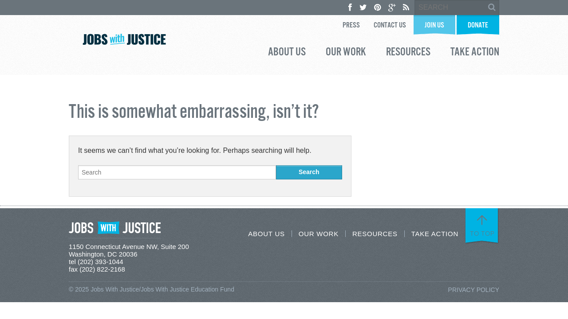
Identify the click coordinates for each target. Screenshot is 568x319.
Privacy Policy (473, 289)
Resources (408, 53)
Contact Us (390, 25)
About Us (287, 53)
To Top (482, 233)
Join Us (434, 25)
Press (351, 25)
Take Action (474, 53)
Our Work (346, 53)
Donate (478, 25)
